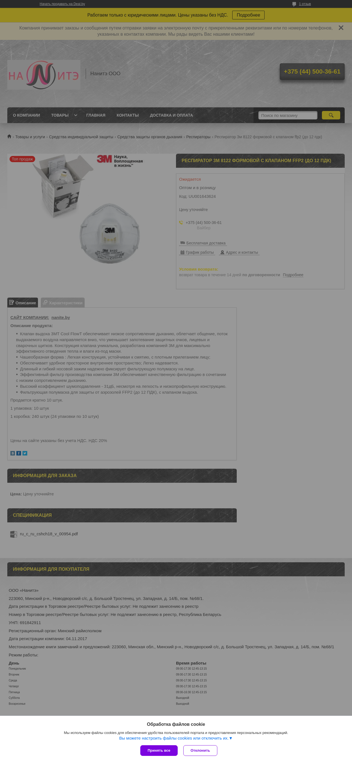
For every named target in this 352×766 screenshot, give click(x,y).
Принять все (159, 750)
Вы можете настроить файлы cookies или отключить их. (174, 738)
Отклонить (200, 750)
